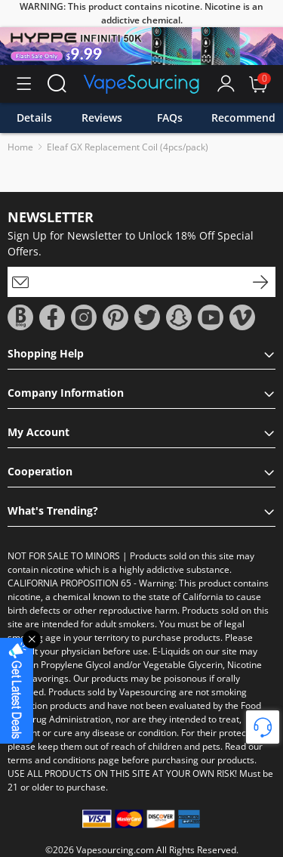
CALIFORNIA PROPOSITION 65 (69, 583)
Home (20, 147)
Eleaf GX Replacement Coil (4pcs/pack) (127, 147)
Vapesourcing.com (115, 849)
